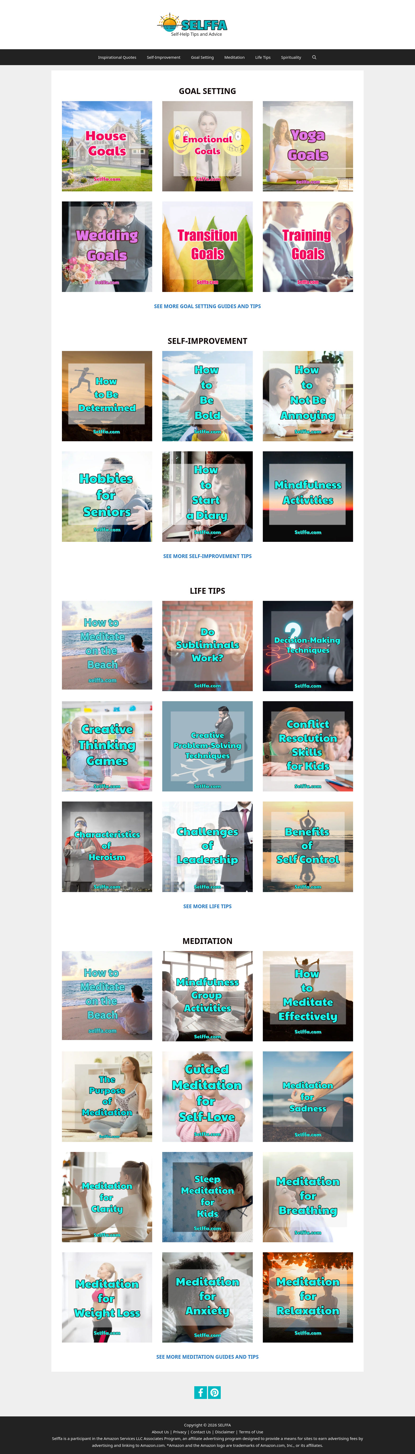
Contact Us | (202, 1431)
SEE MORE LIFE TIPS (207, 906)
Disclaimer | (226, 1431)
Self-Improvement (164, 57)
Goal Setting (202, 57)
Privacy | (181, 1431)
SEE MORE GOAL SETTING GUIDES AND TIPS (207, 306)
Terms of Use (251, 1431)
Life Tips (262, 57)
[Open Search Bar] (314, 57)
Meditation (234, 57)
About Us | (162, 1431)
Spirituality (291, 57)
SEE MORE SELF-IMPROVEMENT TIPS (207, 556)
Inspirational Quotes (117, 57)
